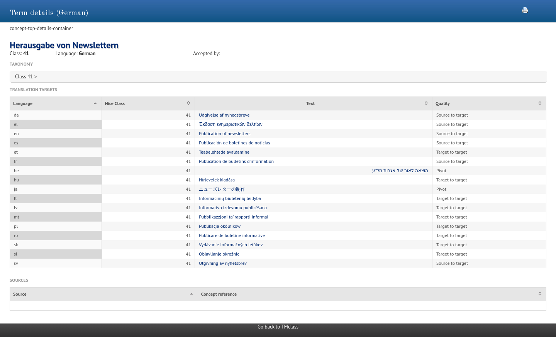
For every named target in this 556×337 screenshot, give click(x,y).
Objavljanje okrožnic (219, 254)
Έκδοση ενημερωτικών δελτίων (231, 124)
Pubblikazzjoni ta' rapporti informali (234, 217)
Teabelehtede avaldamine (224, 152)
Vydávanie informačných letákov (231, 244)
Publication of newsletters (224, 133)
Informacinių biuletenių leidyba (230, 198)
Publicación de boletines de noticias (234, 143)
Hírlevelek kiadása (217, 180)
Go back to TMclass (278, 326)
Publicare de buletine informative (232, 235)
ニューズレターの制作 (222, 189)
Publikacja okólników (220, 226)
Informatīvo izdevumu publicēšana (233, 207)
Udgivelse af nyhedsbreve (224, 115)
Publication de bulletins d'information (236, 161)
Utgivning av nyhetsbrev (223, 263)
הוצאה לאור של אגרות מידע (400, 170)
